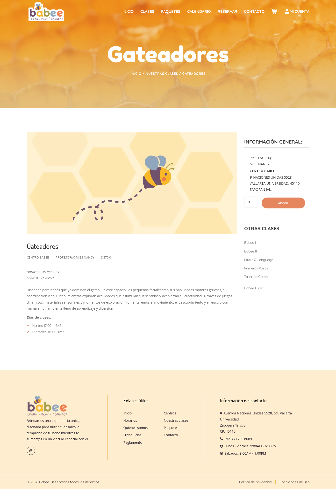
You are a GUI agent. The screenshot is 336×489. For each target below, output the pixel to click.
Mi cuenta (296, 12)
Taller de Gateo (256, 277)
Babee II (250, 251)
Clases (147, 11)
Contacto (254, 11)
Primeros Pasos (256, 268)
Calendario (199, 11)
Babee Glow (253, 288)
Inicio (128, 11)
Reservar (227, 11)
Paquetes (170, 11)
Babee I (250, 242)
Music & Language (258, 260)
